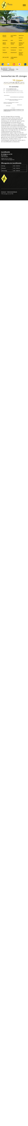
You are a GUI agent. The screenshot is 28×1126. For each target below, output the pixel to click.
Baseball (21, 37)
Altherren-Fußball (13, 43)
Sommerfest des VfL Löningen (8, 70)
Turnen (20, 50)
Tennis (4, 50)
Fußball (20, 40)
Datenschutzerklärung (12, 191)
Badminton (21, 35)
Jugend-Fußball (4, 43)
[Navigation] (24, 5)
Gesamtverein (14, 52)
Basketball (5, 40)
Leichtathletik (14, 47)
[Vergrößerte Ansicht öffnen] (14, 96)
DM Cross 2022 (6, 57)
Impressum (3, 191)
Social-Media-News (14, 36)
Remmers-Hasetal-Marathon (21, 53)
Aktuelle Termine (4, 36)
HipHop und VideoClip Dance (21, 44)
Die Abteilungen (4, 69)
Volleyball (5, 52)
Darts (12, 40)
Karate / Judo (5, 47)
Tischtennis (13, 50)
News (17, 69)
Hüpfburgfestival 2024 (14, 58)
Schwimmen (21, 47)
